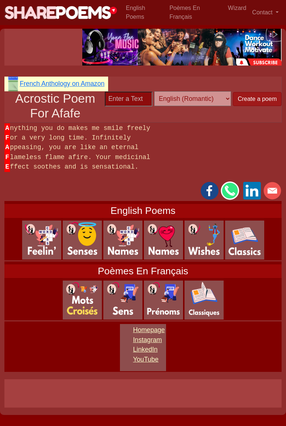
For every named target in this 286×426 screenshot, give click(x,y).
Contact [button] (263, 12)
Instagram (147, 340)
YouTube (145, 359)
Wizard (237, 8)
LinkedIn (145, 349)
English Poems (135, 12)
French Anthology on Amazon (62, 83)
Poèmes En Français (184, 12)
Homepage (149, 330)
